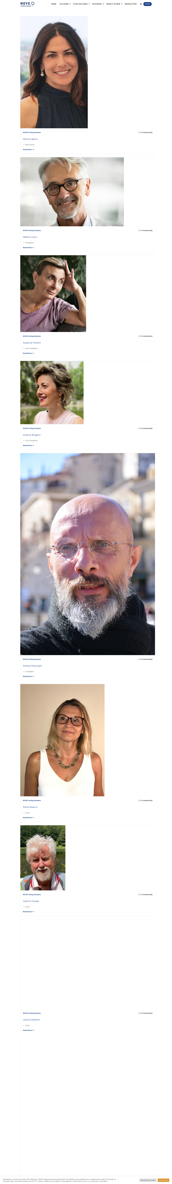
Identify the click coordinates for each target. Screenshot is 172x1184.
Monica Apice (30, 139)
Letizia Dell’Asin (31, 1019)
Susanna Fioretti (32, 342)
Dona (147, 4)
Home (53, 4)
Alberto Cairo (30, 237)
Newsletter (131, 4)
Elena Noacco (30, 807)
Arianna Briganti (32, 435)
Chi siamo (64, 4)
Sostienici (97, 4)
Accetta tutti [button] (163, 1180)
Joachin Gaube (31, 901)
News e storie (113, 4)
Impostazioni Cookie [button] (148, 1180)
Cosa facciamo (80, 4)
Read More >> (28, 150)
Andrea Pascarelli (32, 666)
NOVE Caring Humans (32, 132)
